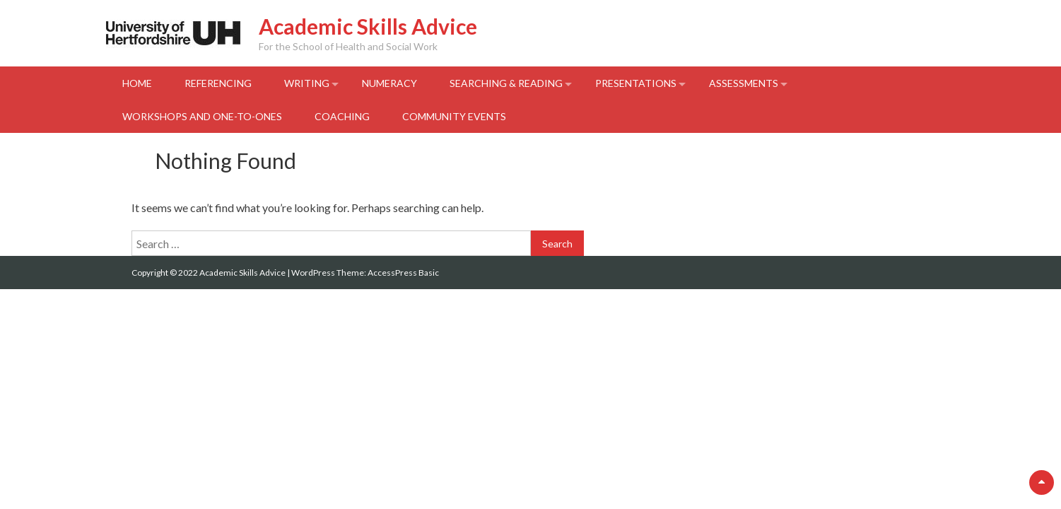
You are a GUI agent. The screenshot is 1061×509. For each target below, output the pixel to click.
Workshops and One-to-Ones (202, 116)
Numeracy (389, 83)
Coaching (342, 116)
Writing (306, 83)
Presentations (635, 83)
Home (137, 83)
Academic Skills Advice (368, 26)
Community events (454, 116)
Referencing (218, 83)
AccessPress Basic (403, 272)
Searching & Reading (506, 83)
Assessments (743, 83)
